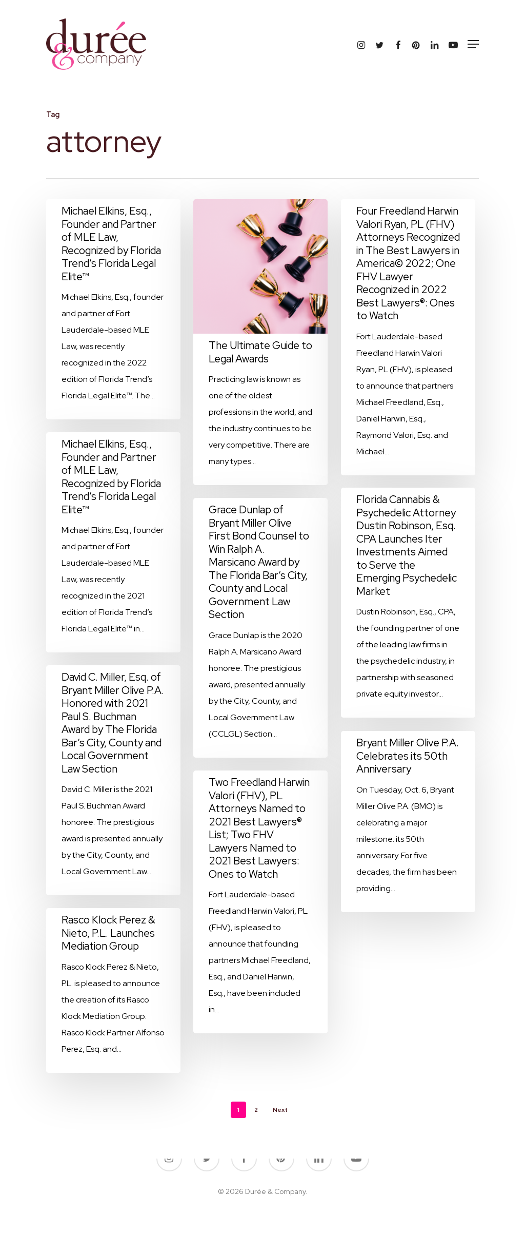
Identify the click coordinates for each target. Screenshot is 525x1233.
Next (280, 1110)
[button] (473, 44)
